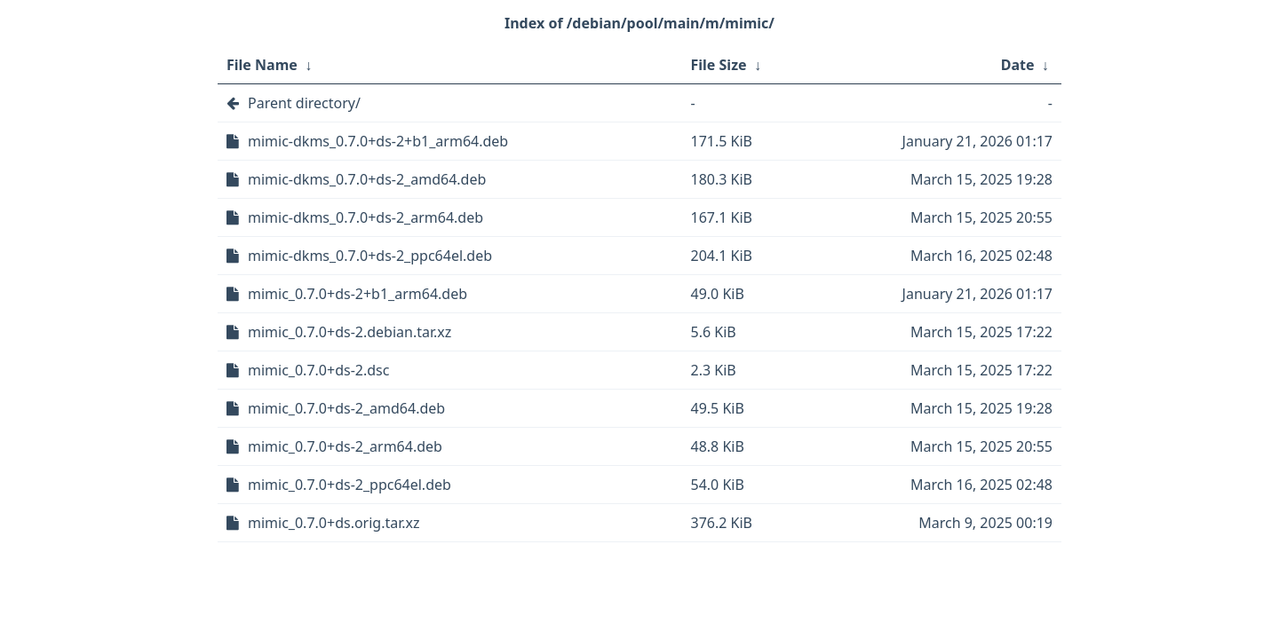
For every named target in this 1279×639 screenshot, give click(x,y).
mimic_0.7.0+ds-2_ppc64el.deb (349, 484)
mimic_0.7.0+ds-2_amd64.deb (346, 408)
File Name (262, 65)
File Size (719, 65)
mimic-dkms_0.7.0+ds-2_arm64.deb (365, 217)
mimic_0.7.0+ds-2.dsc (318, 370)
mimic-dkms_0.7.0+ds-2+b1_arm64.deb (378, 141)
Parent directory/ (304, 103)
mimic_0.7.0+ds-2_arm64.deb (345, 446)
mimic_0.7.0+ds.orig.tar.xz (334, 522)
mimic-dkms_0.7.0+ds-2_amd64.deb (367, 179)
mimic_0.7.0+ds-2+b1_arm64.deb (357, 294)
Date (1018, 65)
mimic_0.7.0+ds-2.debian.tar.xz (349, 332)
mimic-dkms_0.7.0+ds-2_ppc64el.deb (370, 255)
